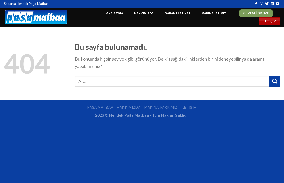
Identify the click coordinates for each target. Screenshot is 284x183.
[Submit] (274, 81)
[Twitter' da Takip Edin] (267, 4)
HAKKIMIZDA (144, 14)
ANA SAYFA (114, 14)
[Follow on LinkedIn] (272, 4)
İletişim (189, 107)
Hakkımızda (129, 107)
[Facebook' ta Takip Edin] (256, 4)
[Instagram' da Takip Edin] (261, 4)
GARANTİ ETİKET (177, 14)
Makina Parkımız (161, 107)
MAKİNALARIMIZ (214, 14)
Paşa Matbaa (100, 107)
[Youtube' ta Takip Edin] (277, 4)
